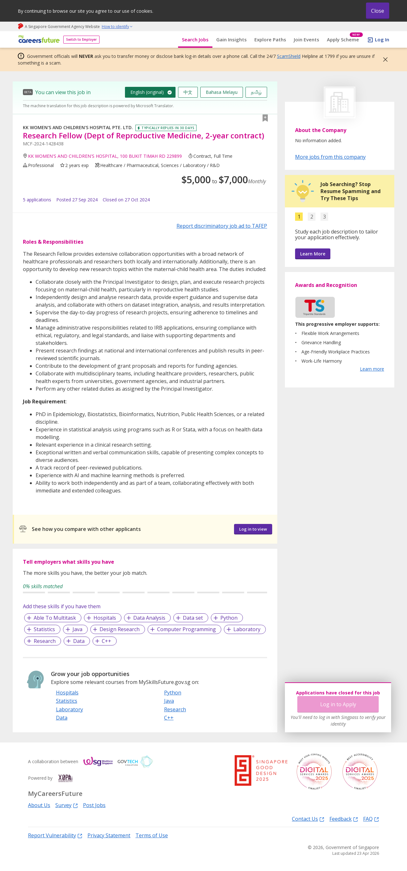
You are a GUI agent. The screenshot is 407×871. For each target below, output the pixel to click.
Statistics (44, 629)
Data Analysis (149, 617)
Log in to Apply (338, 704)
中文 (187, 92)
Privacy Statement (108, 835)
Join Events (306, 39)
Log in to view (253, 529)
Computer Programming (186, 629)
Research (45, 641)
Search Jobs (195, 39)
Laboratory (246, 629)
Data (79, 641)
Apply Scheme (345, 39)
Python (229, 617)
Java (77, 629)
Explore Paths (270, 39)
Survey (66, 805)
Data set (193, 617)
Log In (382, 39)
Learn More (312, 254)
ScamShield (288, 56)
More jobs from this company (330, 156)
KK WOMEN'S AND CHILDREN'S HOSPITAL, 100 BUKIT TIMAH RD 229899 (105, 156)
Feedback (343, 819)
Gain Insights (231, 39)
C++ (106, 641)
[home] (38, 39)
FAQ (371, 819)
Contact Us (308, 819)
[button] (383, 59)
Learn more (372, 369)
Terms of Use (151, 835)
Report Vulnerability (55, 835)
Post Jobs (94, 805)
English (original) (147, 92)
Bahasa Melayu (222, 92)
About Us (39, 805)
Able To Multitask (55, 617)
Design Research (120, 629)
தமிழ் (256, 92)
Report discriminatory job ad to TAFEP (221, 225)
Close (377, 10)
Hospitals (104, 617)
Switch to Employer (81, 39)
